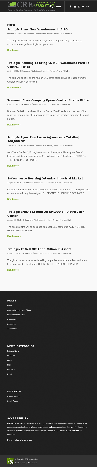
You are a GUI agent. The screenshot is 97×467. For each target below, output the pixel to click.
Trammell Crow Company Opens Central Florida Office (48, 100)
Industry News (53, 34)
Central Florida (13, 396)
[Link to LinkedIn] (74, 6)
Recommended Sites (16, 315)
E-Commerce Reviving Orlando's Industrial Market (45, 178)
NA (61, 34)
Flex (9, 365)
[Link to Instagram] (79, 6)
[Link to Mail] (87, 6)
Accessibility (12, 329)
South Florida (12, 401)
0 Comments (29, 34)
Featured (11, 355)
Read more (14, 50)
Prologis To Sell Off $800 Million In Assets (39, 249)
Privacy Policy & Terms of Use (19, 440)
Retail (9, 374)
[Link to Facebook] (70, 6)
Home (9, 305)
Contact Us (12, 319)
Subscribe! (11, 324)
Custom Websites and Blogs (19, 310)
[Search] (50, 6)
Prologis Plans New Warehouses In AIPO (37, 29)
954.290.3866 (73, 431)
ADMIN (70, 34)
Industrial (42, 34)
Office (9, 360)
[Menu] (57, 6)
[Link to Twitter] (83, 6)
